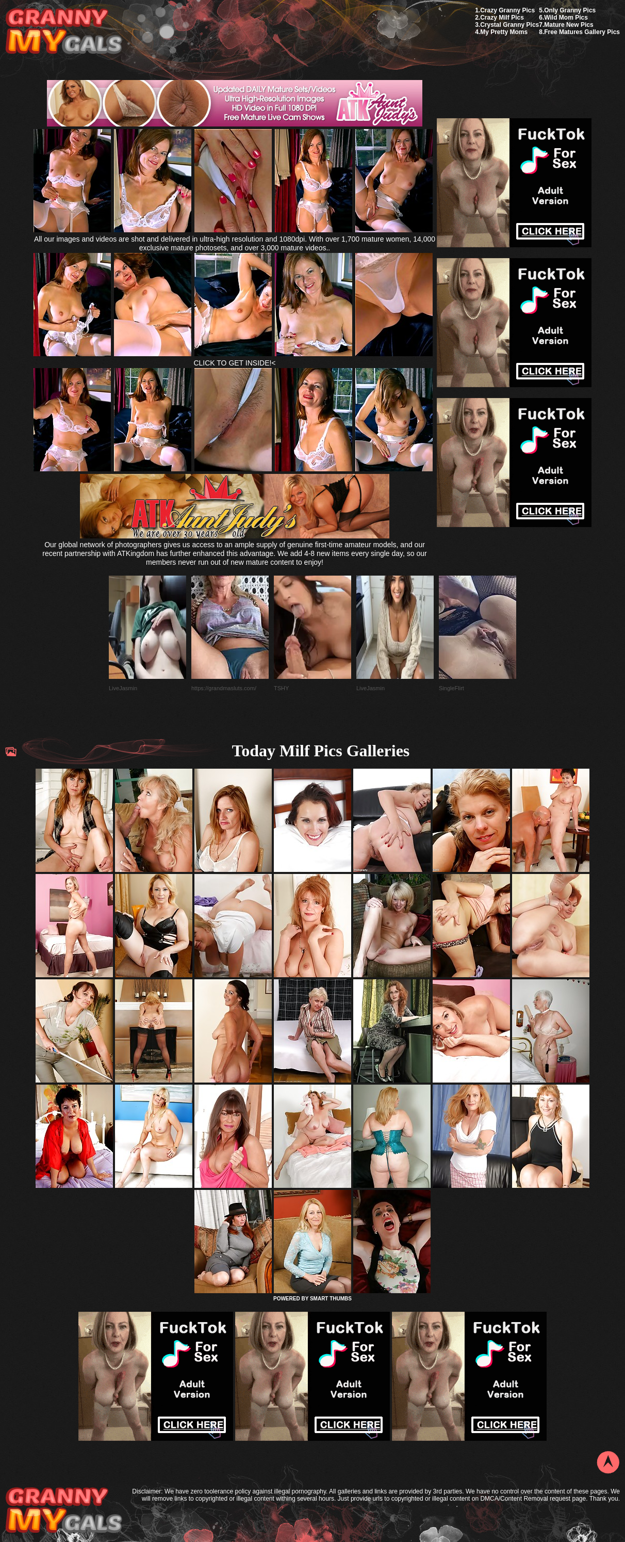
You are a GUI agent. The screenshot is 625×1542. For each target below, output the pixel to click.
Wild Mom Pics (566, 17)
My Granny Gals (63, 32)
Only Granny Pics (570, 10)
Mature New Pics (568, 24)
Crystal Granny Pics (509, 24)
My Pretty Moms (504, 32)
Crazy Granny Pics (507, 10)
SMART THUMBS (331, 1298)
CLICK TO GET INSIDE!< (234, 363)
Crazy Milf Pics (502, 17)
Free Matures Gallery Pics (582, 32)
